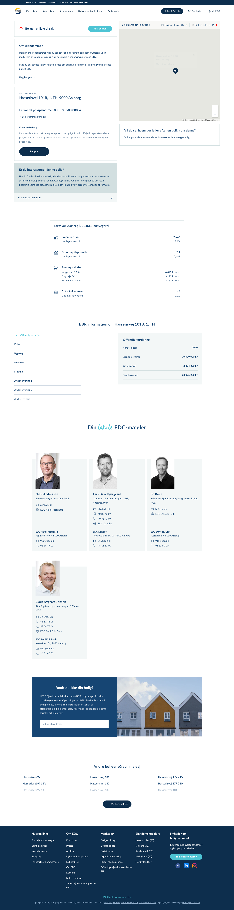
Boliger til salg (108, 840)
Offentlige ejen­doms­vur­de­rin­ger (116, 869)
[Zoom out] (215, 114)
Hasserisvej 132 (99, 783)
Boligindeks (107, 851)
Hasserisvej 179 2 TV (170, 777)
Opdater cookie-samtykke (117, 897)
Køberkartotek (39, 851)
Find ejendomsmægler (43, 840)
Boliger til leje (108, 845)
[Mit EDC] (213, 11)
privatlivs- (107, 902)
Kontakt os (72, 840)
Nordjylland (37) (144, 861)
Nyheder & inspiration (77, 856)
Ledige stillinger (74, 877)
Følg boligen (100, 29)
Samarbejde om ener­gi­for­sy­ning (81, 885)
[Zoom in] (215, 108)
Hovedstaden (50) (145, 840)
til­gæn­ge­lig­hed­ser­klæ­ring (168, 902)
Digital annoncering (111, 856)
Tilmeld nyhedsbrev (186, 857)
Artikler (70, 851)
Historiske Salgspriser (112, 861)
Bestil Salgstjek (172, 11)
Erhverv (42, 2)
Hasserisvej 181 (167, 790)
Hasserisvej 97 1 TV (34, 783)
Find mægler (114, 11)
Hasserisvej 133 (99, 790)
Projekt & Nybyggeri (79, 2)
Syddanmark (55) (144, 851)
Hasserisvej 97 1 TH (35, 790)
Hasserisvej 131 (99, 777)
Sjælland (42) (142, 845)
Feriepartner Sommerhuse (45, 861)
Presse (69, 845)
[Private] (17, 11)
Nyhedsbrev (72, 861)
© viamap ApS (188, 120)
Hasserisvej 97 (31, 777)
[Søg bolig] (194, 11)
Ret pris (34, 151)
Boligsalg (36, 856)
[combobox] (74, 742)
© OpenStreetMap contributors (206, 120)
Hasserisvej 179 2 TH (170, 783)
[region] (169, 71)
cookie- (116, 902)
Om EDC (71, 867)
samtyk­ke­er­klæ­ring (191, 902)
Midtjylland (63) (144, 856)
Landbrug (53, 2)
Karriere (70, 872)
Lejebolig (64, 2)
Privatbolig (31, 2)
